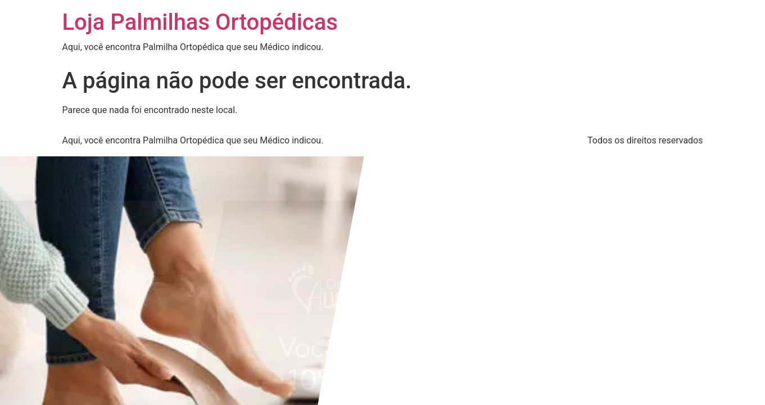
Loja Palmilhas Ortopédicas (200, 22)
